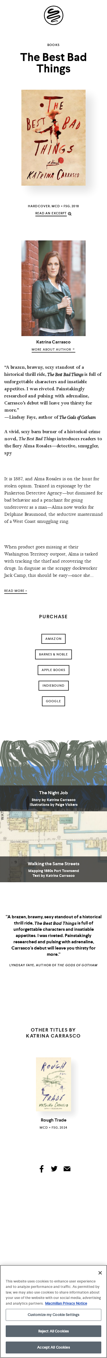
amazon (53, 639)
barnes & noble (53, 654)
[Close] (100, 1273)
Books (53, 45)
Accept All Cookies (53, 1348)
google (53, 701)
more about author (53, 349)
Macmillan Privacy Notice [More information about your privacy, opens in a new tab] (66, 1304)
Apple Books (53, 670)
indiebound (54, 686)
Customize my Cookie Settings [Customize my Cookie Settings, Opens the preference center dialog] (54, 1315)
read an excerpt (51, 213)
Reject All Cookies (53, 1332)
